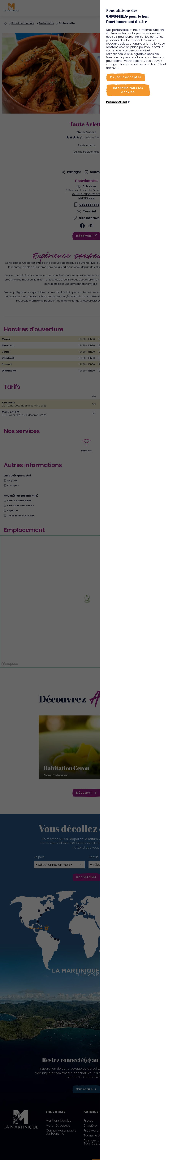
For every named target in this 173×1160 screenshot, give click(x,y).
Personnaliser (116, 102)
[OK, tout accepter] (125, 77)
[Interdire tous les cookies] (128, 90)
